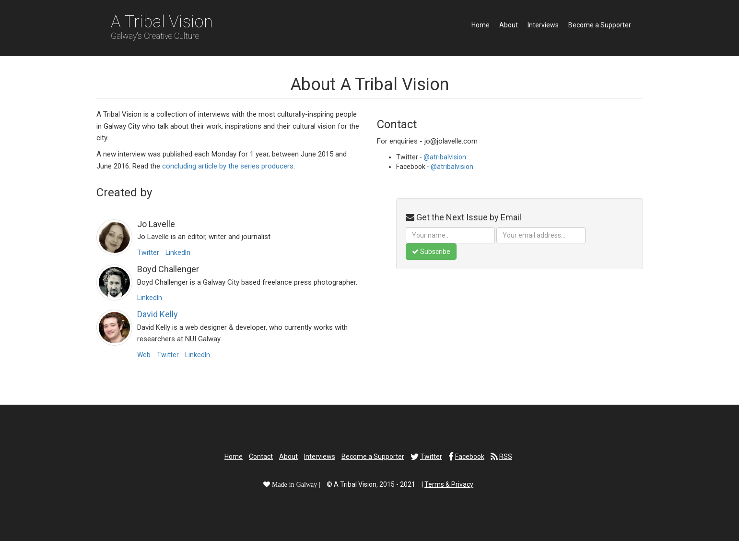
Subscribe (431, 251)
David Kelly (157, 314)
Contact (261, 456)
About (508, 25)
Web (144, 355)
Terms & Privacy (448, 484)
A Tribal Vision (162, 26)
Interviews (543, 25)
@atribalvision (444, 157)
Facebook (469, 456)
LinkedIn (177, 252)
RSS (505, 456)
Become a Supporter (599, 25)
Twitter (148, 252)
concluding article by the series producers (227, 166)
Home (480, 25)
